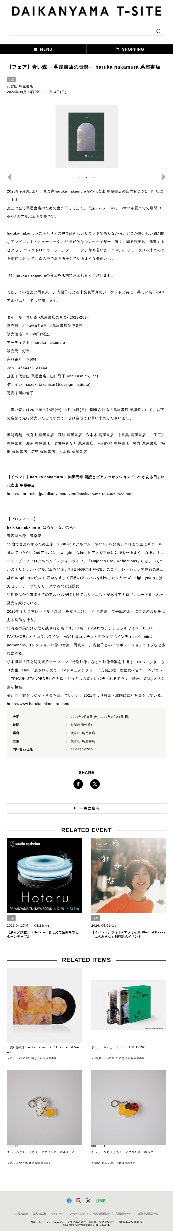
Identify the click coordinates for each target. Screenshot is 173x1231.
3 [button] (93, 177)
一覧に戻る (89, 808)
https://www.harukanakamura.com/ (38, 704)
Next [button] (165, 177)
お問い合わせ (21, 1213)
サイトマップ (57, 1213)
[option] (86, 136)
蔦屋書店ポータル (124, 1213)
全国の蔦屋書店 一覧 (148, 1213)
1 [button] (79, 177)
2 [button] (86, 177)
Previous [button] (7, 177)
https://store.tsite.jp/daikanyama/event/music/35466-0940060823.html (70, 494)
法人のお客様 (39, 1213)
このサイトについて (79, 1213)
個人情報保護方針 (102, 1213)
